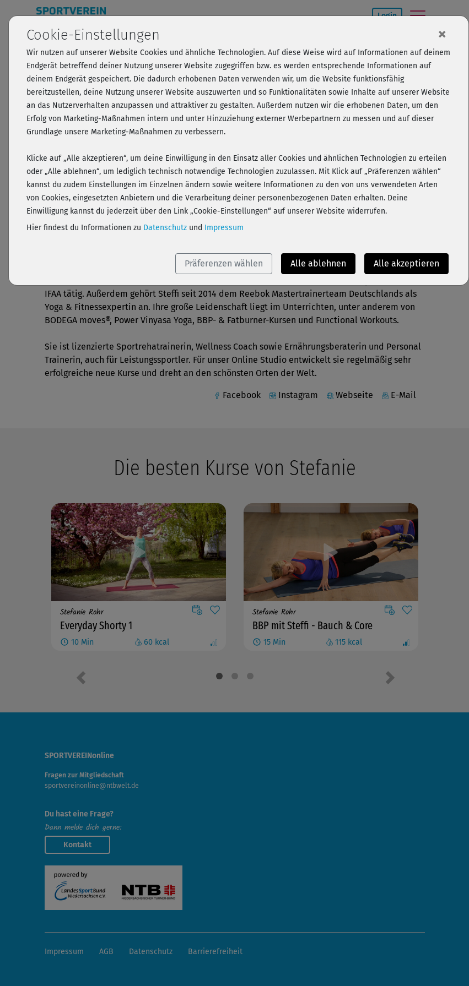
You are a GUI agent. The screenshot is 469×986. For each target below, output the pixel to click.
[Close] (442, 33)
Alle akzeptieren (406, 263)
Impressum (224, 227)
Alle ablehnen (318, 263)
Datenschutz (165, 227)
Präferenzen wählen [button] (224, 263)
